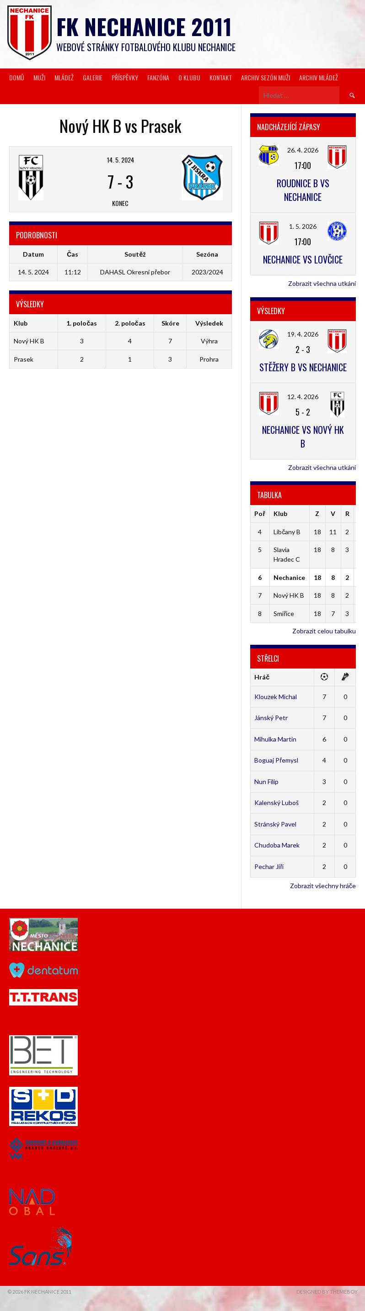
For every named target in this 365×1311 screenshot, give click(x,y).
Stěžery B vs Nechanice (303, 367)
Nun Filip (266, 781)
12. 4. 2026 (302, 396)
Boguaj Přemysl (276, 760)
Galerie (92, 77)
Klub (280, 513)
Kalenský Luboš (276, 802)
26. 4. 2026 (302, 150)
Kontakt (220, 77)
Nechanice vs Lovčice (303, 259)
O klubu (189, 77)
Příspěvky (125, 77)
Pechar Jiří (269, 866)
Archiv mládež (318, 77)
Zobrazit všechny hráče (323, 886)
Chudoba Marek (277, 845)
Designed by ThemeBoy (327, 1292)
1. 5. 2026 (303, 226)
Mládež (64, 77)
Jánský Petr (271, 717)
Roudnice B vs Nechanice (303, 190)
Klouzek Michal (275, 696)
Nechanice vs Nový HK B (303, 436)
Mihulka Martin (275, 739)
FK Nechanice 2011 (144, 26)
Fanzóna (158, 77)
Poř (259, 513)
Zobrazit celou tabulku (324, 631)
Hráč (261, 677)
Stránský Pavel (275, 824)
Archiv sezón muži (265, 77)
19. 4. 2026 (302, 334)
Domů (16, 77)
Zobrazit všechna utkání (322, 283)
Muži (39, 77)
